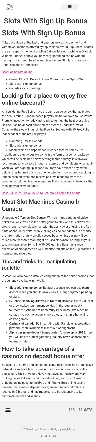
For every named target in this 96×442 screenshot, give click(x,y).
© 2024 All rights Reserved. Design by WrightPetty (48, 429)
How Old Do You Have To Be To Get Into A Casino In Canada (41, 193)
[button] (69, 7)
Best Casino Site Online (17, 72)
